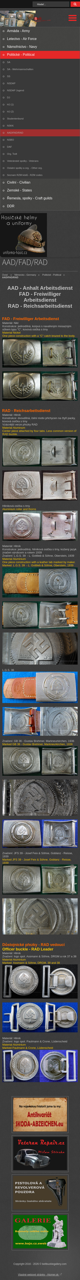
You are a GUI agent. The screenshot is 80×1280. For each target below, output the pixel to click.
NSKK (10, 125)
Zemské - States (19, 190)
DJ (8, 97)
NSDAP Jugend (15, 90)
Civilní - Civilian (18, 182)
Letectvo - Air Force (22, 39)
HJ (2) (10, 111)
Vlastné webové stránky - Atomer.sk (40, 1274)
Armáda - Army (18, 31)
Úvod (5, 275)
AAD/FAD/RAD (15, 132)
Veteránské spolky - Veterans (23, 161)
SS (8, 76)
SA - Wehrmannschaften (20, 69)
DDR (11, 206)
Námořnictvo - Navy (22, 47)
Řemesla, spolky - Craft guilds (29, 198)
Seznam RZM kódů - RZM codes (24, 175)
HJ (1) (10, 104)
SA (8, 62)
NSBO (10, 139)
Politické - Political (21, 54)
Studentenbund (15, 118)
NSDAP (11, 83)
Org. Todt (12, 154)
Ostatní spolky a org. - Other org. (24, 168)
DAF (9, 147)
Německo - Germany (25, 275)
